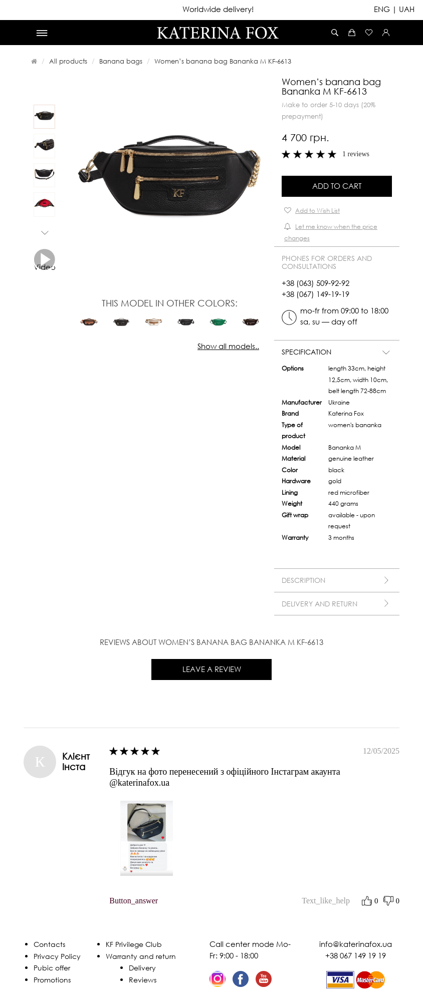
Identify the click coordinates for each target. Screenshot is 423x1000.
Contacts (49, 944)
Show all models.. (228, 346)
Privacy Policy (57, 956)
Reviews (142, 979)
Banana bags (120, 61)
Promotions (52, 979)
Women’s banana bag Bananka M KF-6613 (222, 61)
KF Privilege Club (134, 944)
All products (68, 61)
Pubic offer (52, 967)
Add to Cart (336, 185)
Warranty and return (141, 956)
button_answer (133, 901)
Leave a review (211, 669)
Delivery (142, 967)
